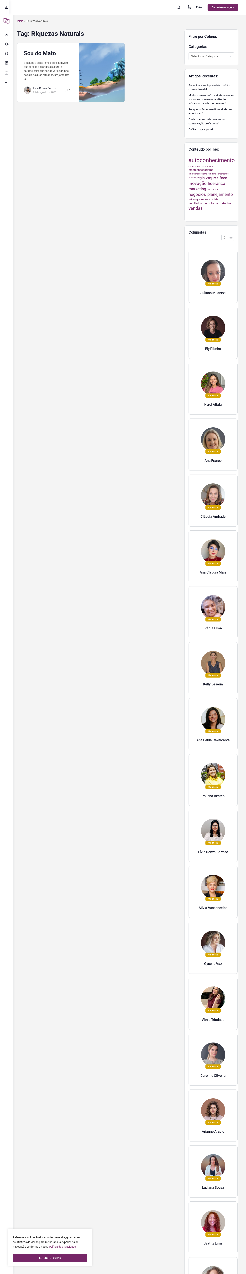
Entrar (200, 7)
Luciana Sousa (213, 1187)
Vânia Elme (213, 628)
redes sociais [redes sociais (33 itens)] (210, 199)
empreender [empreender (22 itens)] (223, 174)
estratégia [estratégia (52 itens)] (197, 178)
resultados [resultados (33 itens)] (195, 203)
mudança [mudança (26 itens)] (213, 189)
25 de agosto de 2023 (48, 92)
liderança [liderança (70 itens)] (216, 183)
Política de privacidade (62, 1248)
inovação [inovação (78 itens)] (198, 183)
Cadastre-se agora (223, 7)
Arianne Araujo (213, 1131)
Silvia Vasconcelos (213, 908)
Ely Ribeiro (213, 349)
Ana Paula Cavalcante (213, 740)
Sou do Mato (44, 53)
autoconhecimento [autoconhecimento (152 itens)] (212, 160)
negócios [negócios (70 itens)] (197, 194)
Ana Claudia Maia (213, 572)
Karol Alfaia (213, 405)
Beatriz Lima (213, 1243)
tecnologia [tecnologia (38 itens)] (211, 203)
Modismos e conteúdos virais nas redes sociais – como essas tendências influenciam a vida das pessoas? (211, 99)
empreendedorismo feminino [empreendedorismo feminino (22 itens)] (202, 174)
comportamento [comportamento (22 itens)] (196, 166)
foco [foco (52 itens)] (223, 178)
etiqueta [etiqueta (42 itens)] (212, 178)
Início (24, 21)
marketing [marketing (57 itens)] (197, 189)
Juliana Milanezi (213, 293)
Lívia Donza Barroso (49, 88)
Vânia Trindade (213, 1020)
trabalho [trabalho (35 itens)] (225, 203)
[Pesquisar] (178, 7)
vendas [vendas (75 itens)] (196, 208)
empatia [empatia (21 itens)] (209, 166)
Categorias (198, 46)
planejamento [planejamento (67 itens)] (220, 194)
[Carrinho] (189, 7)
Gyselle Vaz (213, 964)
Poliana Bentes (213, 796)
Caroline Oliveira (212, 1076)
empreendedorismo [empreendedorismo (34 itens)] (201, 170)
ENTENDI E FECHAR (50, 1258)
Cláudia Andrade (213, 516)
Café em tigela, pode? (201, 129)
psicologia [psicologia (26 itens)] (194, 199)
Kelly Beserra (213, 684)
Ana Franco (213, 461)
